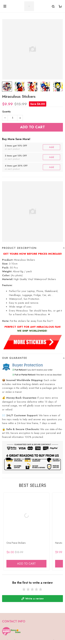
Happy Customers (12, 629)
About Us (7, 594)
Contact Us (8, 600)
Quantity (6, 111)
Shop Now (8, 618)
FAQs (5, 589)
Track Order (9, 623)
